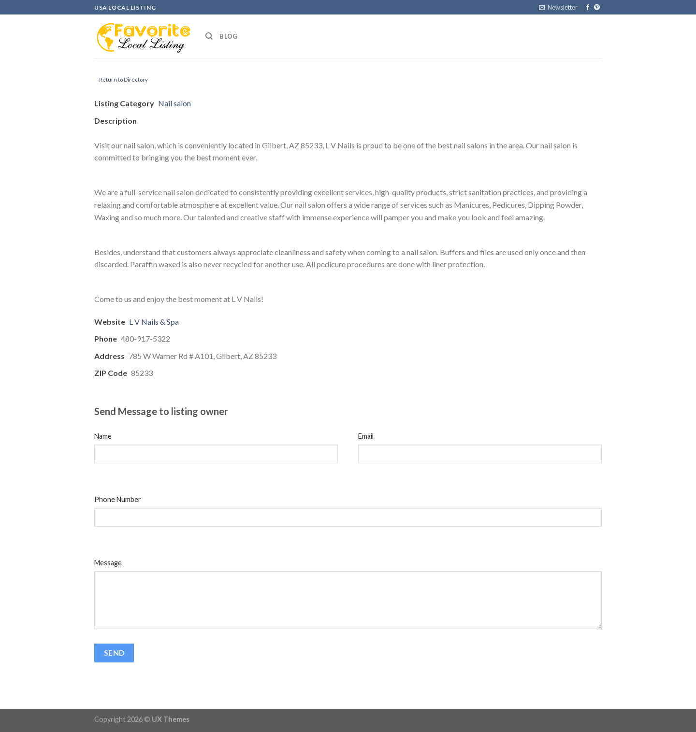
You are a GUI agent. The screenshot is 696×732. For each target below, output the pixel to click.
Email (366, 436)
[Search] (209, 36)
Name (103, 436)
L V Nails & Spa (154, 321)
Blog (228, 36)
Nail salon (174, 103)
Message (108, 563)
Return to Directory (123, 79)
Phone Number (117, 499)
